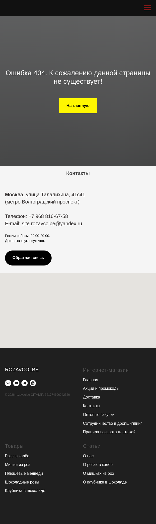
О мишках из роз (98, 473)
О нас (88, 456)
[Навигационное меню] (147, 8)
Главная (90, 380)
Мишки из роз (17, 464)
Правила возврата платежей (109, 432)
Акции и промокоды (101, 388)
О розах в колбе (98, 464)
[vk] (8, 383)
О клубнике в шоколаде (105, 482)
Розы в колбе (17, 456)
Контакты (91, 406)
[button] (28, 258)
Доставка (91, 397)
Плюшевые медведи (24, 473)
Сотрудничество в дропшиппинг (112, 423)
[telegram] (24, 383)
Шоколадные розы (22, 482)
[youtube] (16, 383)
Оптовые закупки (99, 414)
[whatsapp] (33, 383)
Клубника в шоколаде (25, 490)
